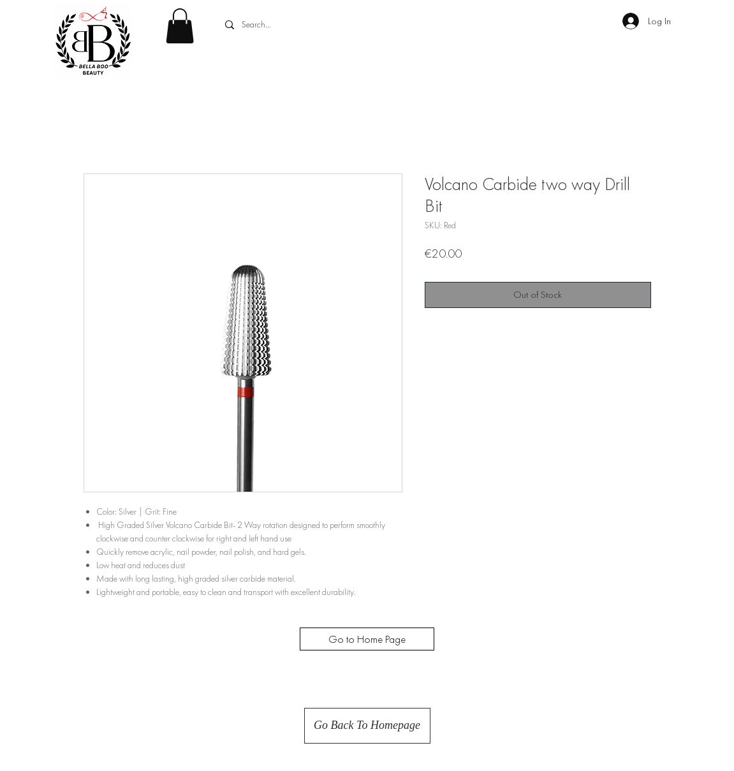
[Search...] (317, 24)
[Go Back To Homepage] (367, 726)
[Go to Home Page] (367, 639)
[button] (180, 25)
